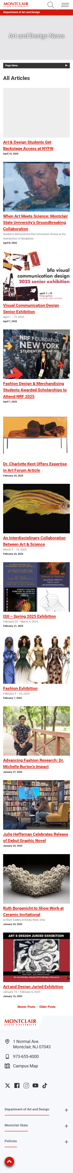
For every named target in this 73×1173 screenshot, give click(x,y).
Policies (11, 1141)
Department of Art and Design (21, 12)
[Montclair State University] (16, 4)
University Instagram (26, 1085)
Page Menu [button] (11, 65)
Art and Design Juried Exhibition (33, 986)
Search (51, 2)
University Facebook (17, 1085)
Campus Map (21, 1066)
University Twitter (8, 1085)
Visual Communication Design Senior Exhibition (31, 308)
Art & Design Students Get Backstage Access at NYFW (28, 145)
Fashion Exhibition (20, 688)
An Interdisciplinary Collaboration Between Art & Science (34, 541)
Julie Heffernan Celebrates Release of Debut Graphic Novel (35, 837)
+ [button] (66, 1110)
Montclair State (16, 1125)
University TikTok (45, 1085)
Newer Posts (26, 1007)
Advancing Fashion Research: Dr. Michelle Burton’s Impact (33, 763)
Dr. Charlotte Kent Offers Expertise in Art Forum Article (35, 467)
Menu (64, 2)
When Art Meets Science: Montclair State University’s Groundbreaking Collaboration (35, 222)
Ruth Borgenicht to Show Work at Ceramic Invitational (33, 911)
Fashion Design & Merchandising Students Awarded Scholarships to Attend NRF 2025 (35, 390)
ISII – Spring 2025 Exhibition (29, 616)
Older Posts (47, 1007)
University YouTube (35, 1085)
